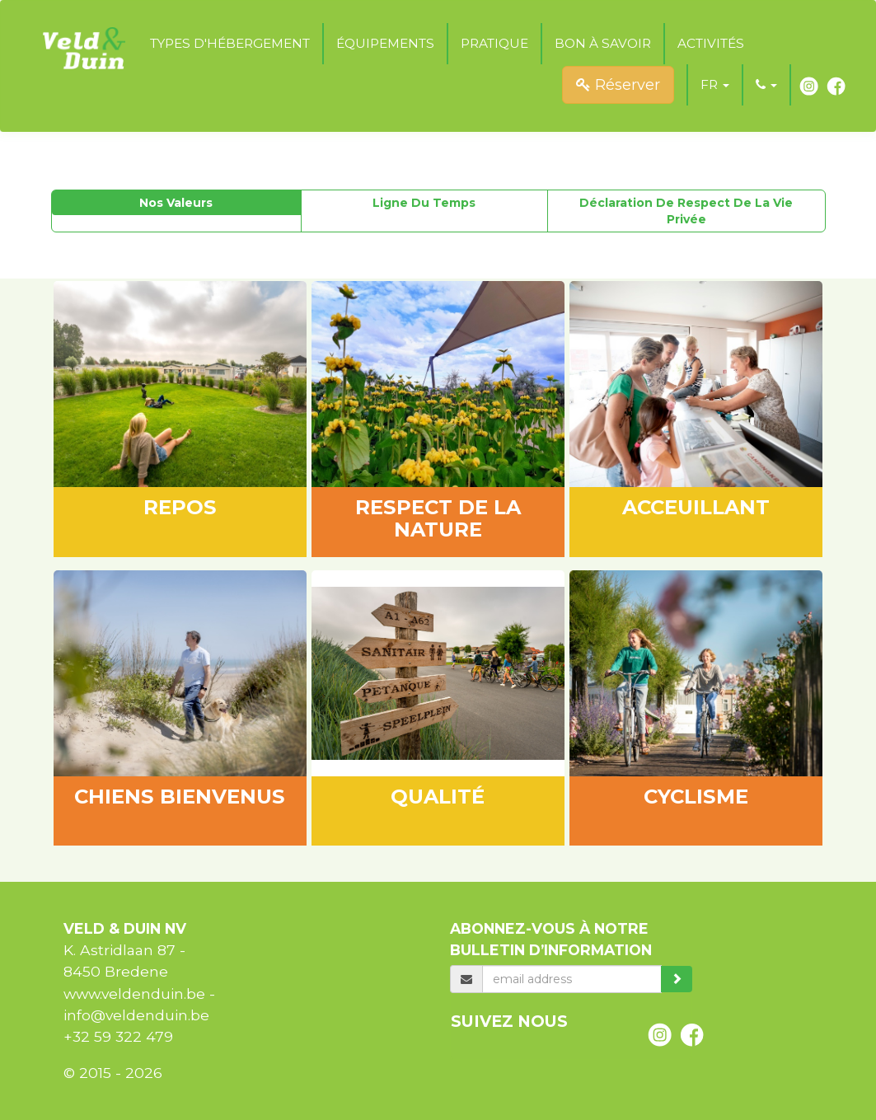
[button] (715, 84)
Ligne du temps (423, 202)
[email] (571, 979)
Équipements (385, 43)
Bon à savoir (603, 43)
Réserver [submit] (618, 85)
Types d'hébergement (230, 43)
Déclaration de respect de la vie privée (686, 211)
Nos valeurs (176, 202)
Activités (710, 43)
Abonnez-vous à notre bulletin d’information (551, 939)
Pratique (494, 43)
